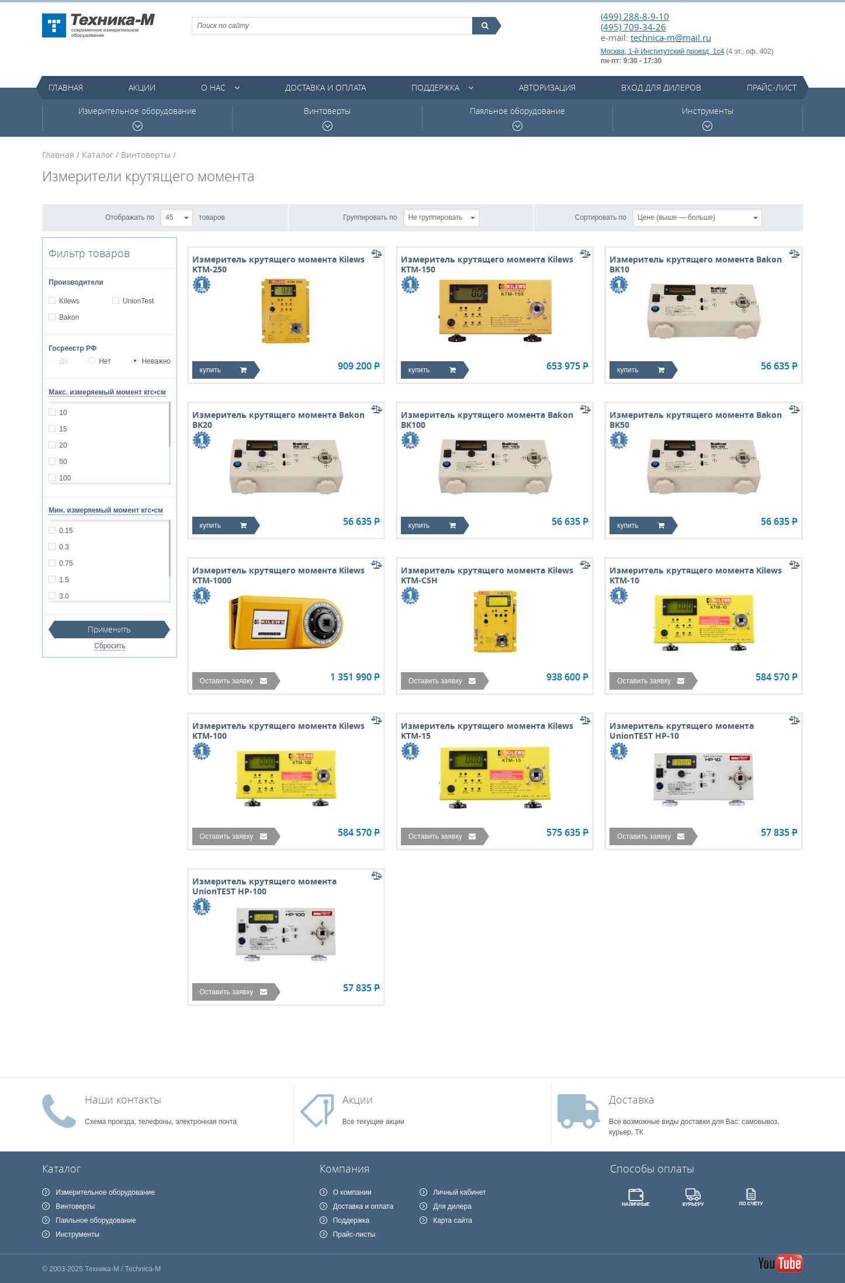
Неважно (151, 361)
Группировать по (370, 217)
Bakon (68, 317)
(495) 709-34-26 (633, 27)
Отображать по (129, 217)
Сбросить (109, 646)
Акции (142, 87)
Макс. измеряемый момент (107, 392)
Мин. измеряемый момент (106, 510)
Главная (66, 87)
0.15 (65, 531)
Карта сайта (452, 1220)
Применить (109, 629)
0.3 (63, 547)
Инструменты (707, 118)
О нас (213, 87)
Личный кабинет (459, 1192)
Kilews (68, 301)
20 (62, 445)
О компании (352, 1192)
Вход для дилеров (661, 87)
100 (64, 478)
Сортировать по (600, 217)
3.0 (63, 596)
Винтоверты (327, 118)
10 (62, 413)
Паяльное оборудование (517, 118)
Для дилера (452, 1206)
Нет (99, 361)
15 (62, 429)
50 (62, 462)
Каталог (97, 154)
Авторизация (547, 87)
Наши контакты (123, 1099)
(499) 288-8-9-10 (635, 16)
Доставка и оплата (325, 87)
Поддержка (435, 87)
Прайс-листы (354, 1234)
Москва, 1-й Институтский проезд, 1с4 (662, 51)
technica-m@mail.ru (671, 37)
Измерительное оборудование (137, 118)
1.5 (63, 580)
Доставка (631, 1099)
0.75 (65, 563)
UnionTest (138, 301)
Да (58, 361)
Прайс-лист (771, 87)
